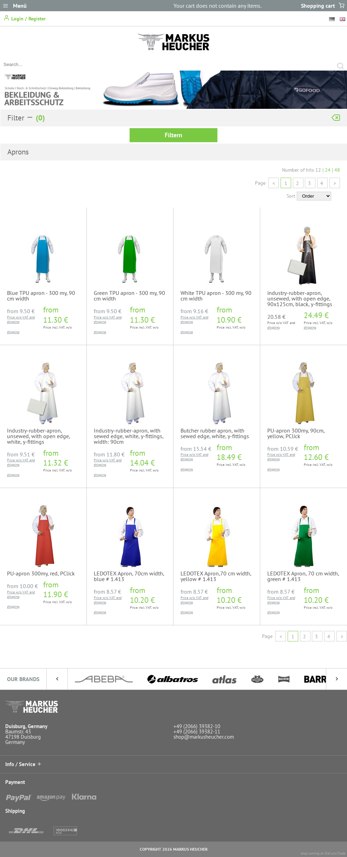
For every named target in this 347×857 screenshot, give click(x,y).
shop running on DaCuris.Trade (323, 853)
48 (337, 170)
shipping (13, 321)
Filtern (173, 135)
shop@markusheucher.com (204, 736)
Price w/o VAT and (21, 317)
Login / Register (25, 18)
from (21, 311)
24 (327, 170)
